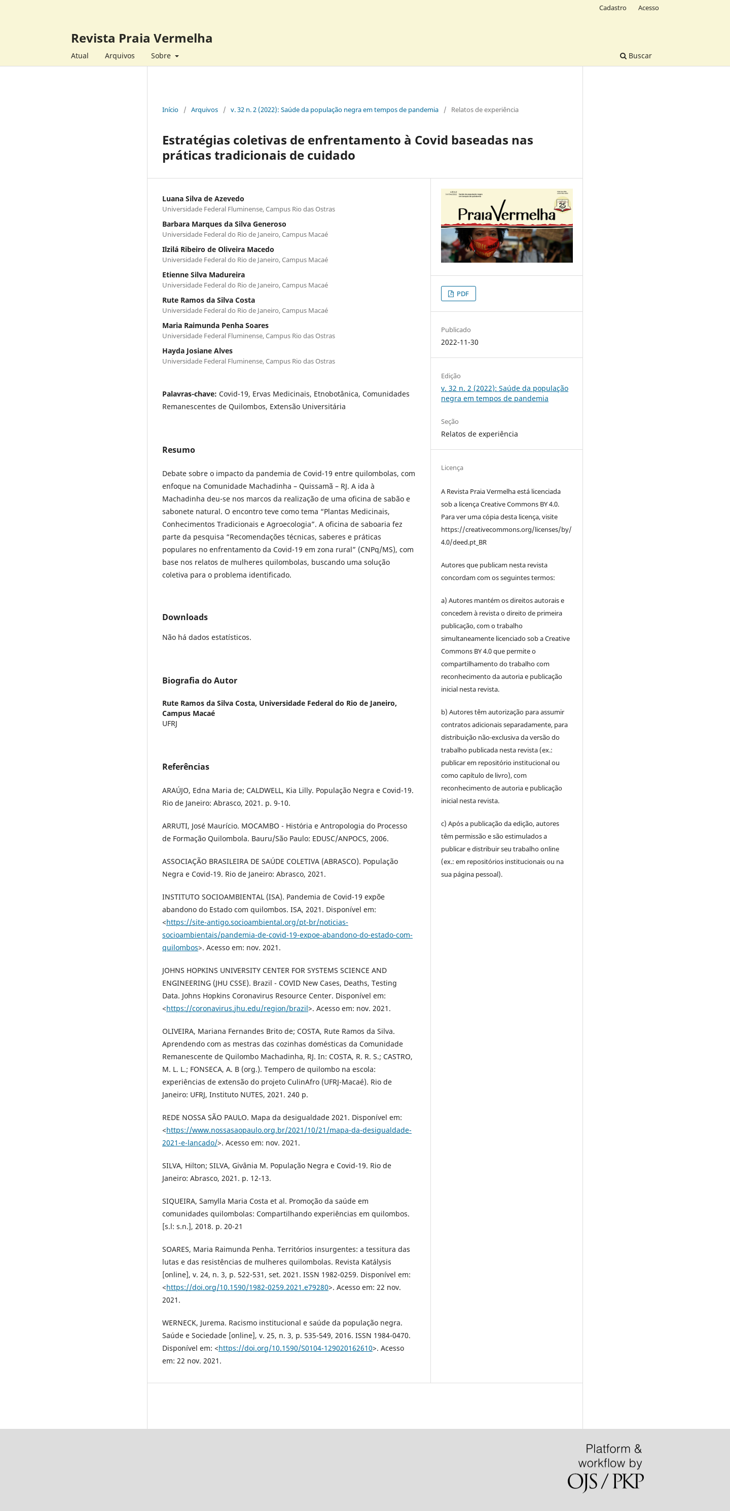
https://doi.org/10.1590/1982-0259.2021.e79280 (247, 1287)
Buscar (636, 55)
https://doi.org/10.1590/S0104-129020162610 (295, 1348)
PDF (462, 293)
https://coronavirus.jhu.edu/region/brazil (237, 1008)
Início (170, 109)
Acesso (648, 7)
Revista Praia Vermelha (142, 37)
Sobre (162, 55)
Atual (80, 55)
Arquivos (120, 55)
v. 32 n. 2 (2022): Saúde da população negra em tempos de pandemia (335, 109)
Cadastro (613, 7)
